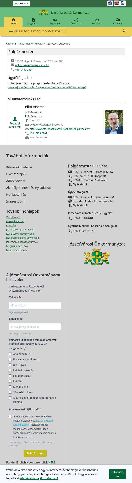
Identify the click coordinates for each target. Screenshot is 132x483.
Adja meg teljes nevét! (19, 312)
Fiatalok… (97, 21)
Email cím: (15, 318)
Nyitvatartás (81, 184)
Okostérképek (16, 174)
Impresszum (15, 201)
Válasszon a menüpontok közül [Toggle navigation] (35, 31)
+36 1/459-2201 (38, 133)
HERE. (52, 462)
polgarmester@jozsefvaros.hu (32, 65)
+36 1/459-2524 (24, 69)
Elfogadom (117, 474)
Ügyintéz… (33, 21)
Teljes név (15, 297)
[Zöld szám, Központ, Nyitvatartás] (21, 3)
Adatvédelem (15, 181)
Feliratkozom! (35, 453)
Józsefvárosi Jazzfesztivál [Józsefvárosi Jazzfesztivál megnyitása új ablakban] (20, 229)
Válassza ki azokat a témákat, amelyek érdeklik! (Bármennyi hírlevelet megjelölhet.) (33, 344)
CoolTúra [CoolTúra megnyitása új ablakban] (11, 225)
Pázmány (117, 21)
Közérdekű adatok (19, 167)
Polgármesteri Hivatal (30, 43)
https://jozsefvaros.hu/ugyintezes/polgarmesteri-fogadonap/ (47, 87)
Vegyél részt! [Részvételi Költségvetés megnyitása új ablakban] (13, 217)
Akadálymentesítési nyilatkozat (28, 188)
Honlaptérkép (16, 194)
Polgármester (33, 116)
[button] (124, 31)
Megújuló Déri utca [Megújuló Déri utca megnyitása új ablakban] (17, 246)
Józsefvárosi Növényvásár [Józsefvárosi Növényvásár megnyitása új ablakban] (20, 233)
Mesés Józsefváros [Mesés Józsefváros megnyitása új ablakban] (16, 250)
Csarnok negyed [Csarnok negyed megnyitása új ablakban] (15, 221)
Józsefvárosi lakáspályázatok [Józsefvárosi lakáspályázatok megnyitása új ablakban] (22, 241)
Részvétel (55, 21)
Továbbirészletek (15, 122)
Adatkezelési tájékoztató (24, 409)
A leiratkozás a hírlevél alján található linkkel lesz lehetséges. (31, 444)
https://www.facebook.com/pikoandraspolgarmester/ (60, 128)
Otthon (13, 21)
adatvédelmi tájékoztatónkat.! (39, 478)
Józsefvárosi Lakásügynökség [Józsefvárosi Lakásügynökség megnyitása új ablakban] (22, 237)
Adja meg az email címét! (20, 334)
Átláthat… (76, 21)
